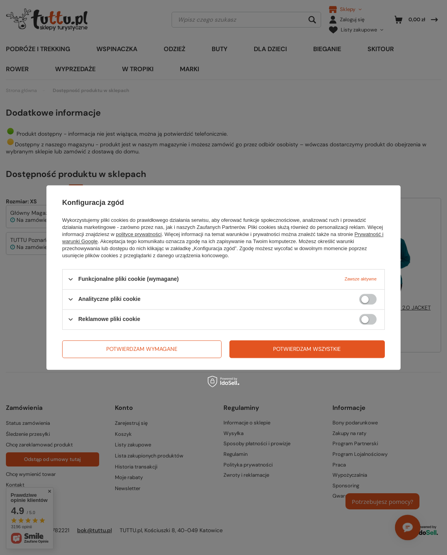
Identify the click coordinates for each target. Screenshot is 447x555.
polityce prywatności (139, 234)
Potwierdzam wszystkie (307, 348)
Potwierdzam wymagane (141, 348)
